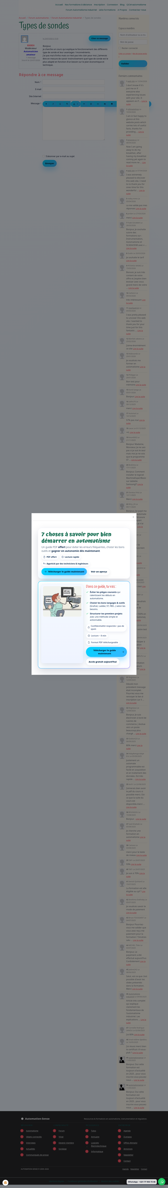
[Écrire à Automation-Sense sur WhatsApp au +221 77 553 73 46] (161, 1181)
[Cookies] (6, 1183)
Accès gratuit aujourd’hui (103, 661)
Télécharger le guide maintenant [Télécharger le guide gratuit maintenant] (64, 571)
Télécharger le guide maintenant (108, 652)
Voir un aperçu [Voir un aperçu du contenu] (99, 571)
